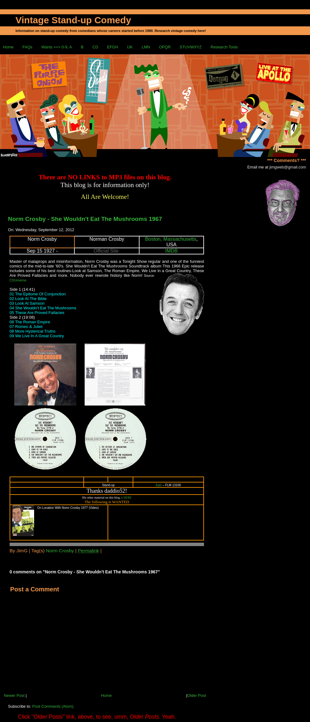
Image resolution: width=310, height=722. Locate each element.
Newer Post (14, 695)
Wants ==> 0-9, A (56, 47)
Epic (159, 485)
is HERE (126, 497)
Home (8, 47)
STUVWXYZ (190, 47)
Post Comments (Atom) (52, 706)
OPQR (165, 47)
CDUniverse (18, 280)
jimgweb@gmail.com (287, 167)
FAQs (28, 47)
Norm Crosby (60, 550)
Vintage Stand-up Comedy (73, 20)
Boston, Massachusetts (170, 239)
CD (95, 47)
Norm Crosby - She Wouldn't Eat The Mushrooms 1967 (85, 219)
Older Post (196, 695)
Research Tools (224, 47)
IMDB (171, 250)
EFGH (112, 47)
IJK (130, 47)
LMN (146, 47)
